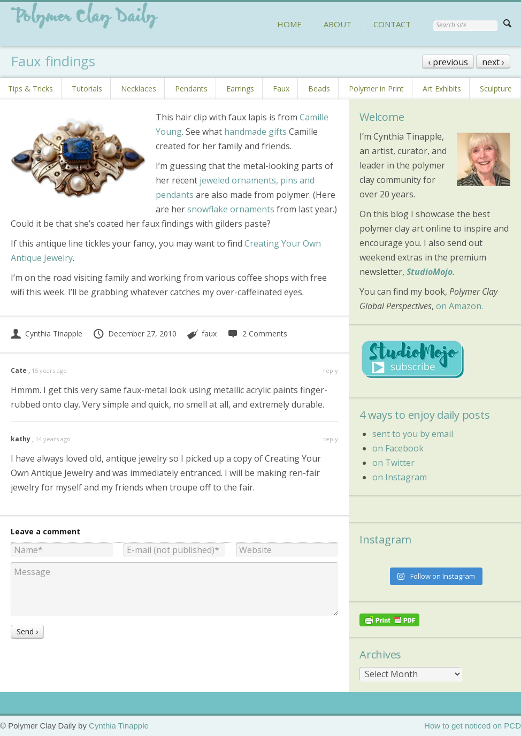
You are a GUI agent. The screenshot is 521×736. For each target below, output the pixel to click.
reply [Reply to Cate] (330, 370)
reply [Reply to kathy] (330, 439)
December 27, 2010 (134, 333)
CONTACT (392, 24)
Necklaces (138, 88)
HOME (289, 24)
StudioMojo (430, 272)
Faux (281, 88)
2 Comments (257, 333)
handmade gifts (255, 131)
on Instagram (399, 477)
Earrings (240, 88)
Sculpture (496, 88)
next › (493, 62)
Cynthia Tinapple (46, 333)
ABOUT (337, 24)
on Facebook (398, 448)
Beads (319, 88)
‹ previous (448, 62)
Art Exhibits (442, 88)
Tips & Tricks (30, 88)
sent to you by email (412, 434)
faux (209, 333)
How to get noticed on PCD (472, 725)
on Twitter (393, 463)
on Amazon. (459, 306)
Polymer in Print (376, 88)
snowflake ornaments (230, 209)
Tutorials (87, 88)
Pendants (191, 88)
